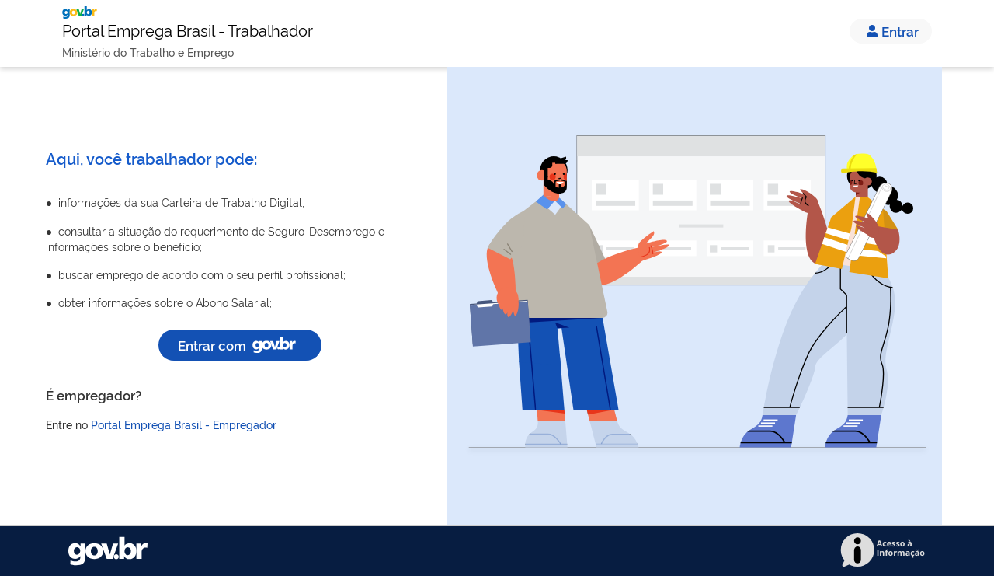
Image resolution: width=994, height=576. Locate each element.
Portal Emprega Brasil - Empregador (183, 424)
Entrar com (240, 345)
